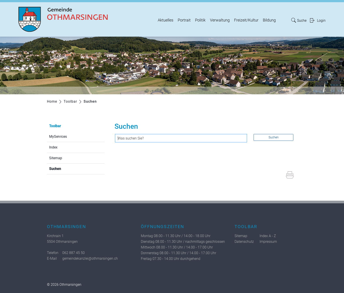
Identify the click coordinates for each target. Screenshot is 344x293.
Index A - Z (268, 236)
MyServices (58, 136)
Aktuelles (165, 20)
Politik (200, 20)
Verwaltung (220, 20)
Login (321, 20)
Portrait (184, 20)
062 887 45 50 (73, 253)
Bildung (269, 20)
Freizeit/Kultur (246, 20)
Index (53, 147)
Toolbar (55, 126)
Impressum (268, 241)
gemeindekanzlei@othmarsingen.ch (90, 258)
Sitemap (55, 158)
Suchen (65, 168)
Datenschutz (244, 241)
